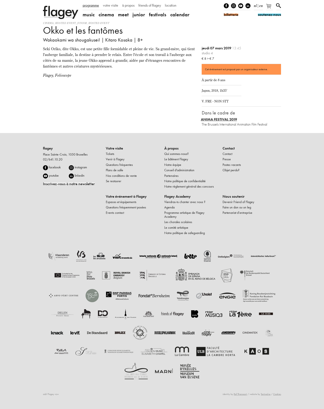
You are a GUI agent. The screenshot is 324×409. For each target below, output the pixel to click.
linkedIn (247, 5)
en (261, 5)
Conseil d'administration (179, 170)
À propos (171, 148)
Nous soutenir (233, 196)
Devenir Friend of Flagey (238, 202)
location (170, 5)
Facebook (226, 5)
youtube (54, 175)
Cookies (277, 394)
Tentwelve (265, 394)
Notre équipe (172, 165)
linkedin (80, 175)
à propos (128, 5)
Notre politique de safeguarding (184, 233)
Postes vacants (232, 165)
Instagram (233, 5)
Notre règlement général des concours (189, 186)
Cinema (48, 23)
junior (138, 15)
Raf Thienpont (240, 394)
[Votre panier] (269, 8)
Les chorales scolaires (178, 222)
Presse (227, 159)
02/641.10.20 (52, 159)
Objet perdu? (231, 170)
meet (123, 15)
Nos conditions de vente (121, 176)
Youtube (240, 5)
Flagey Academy (177, 196)
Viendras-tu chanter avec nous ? (184, 202)
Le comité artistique (176, 227)
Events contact (115, 212)
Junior (82, 23)
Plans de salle (114, 170)
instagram (81, 167)
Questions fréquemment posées (126, 207)
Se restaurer (113, 181)
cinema (106, 15)
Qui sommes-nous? (176, 154)
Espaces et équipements (121, 202)
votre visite (110, 5)
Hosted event (65, 23)
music (89, 15)
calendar (179, 15)
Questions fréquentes (119, 165)
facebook (55, 167)
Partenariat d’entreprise (237, 212)
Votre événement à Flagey (126, 196)
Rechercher (278, 5)
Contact (229, 148)
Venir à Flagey (115, 159)
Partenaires (171, 176)
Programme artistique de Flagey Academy (184, 214)
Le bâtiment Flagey (176, 159)
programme (91, 5)
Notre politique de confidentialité (185, 181)
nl (255, 5)
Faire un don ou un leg (237, 207)
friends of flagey (149, 5)
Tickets (110, 154)
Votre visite (114, 148)
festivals (157, 15)
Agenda (169, 207)
